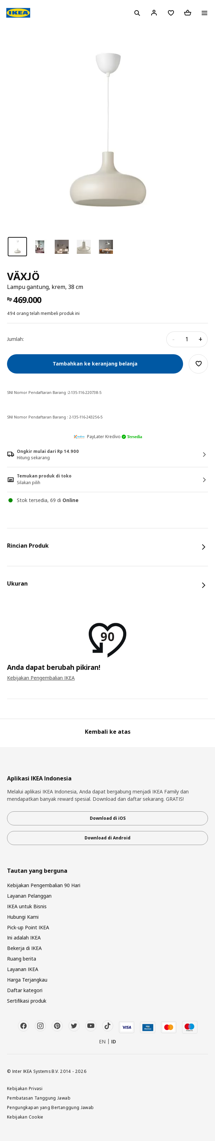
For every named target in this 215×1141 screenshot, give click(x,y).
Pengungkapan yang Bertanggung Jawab (50, 1107)
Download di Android (107, 838)
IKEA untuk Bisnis (27, 906)
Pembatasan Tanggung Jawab (38, 1098)
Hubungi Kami (23, 917)
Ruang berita (21, 958)
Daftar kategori (24, 990)
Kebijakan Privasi (24, 1088)
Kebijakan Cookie (25, 1117)
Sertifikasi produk (26, 1000)
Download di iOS (108, 818)
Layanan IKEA (22, 969)
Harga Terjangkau (27, 979)
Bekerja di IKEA (24, 948)
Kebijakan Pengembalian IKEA (41, 677)
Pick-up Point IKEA (28, 927)
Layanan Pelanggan (29, 895)
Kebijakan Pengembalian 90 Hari (43, 885)
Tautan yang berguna (37, 871)
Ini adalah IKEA (24, 937)
